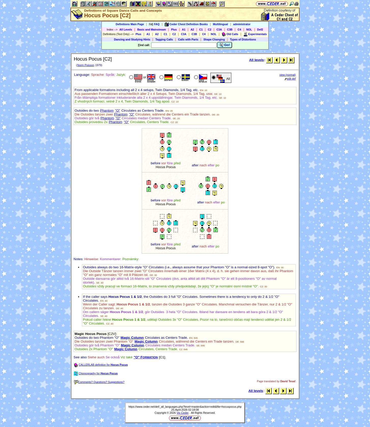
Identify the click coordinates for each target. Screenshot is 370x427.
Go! (224, 45)
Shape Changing (214, 39)
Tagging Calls (164, 39)
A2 (192, 29)
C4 (239, 29)
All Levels (125, 29)
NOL (249, 29)
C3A (219, 29)
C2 (209, 29)
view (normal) (287, 74)
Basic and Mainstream (151, 29)
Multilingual (220, 24)
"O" (117, 110)
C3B (229, 29)
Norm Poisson (85, 65)
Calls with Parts (188, 39)
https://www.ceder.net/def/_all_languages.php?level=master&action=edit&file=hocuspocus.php (185, 406)
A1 (184, 29)
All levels (256, 60)
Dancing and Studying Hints (132, 39)
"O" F (146, 357)
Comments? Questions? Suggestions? (99, 382)
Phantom (106, 110)
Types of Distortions (243, 39)
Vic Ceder (183, 412)
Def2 (260, 29)
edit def (290, 78)
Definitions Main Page (130, 24)
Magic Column (132, 338)
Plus (174, 29)
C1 (201, 29)
